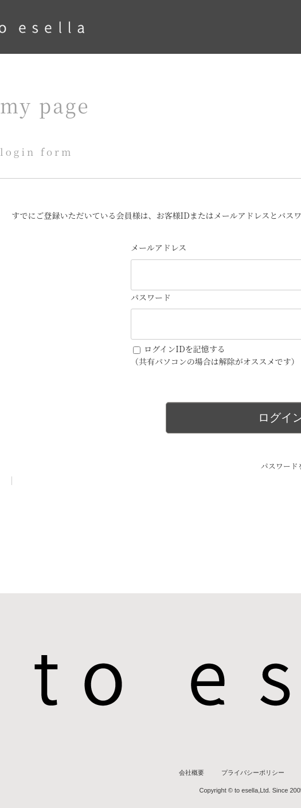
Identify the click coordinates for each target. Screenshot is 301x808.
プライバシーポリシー (252, 772)
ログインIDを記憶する (184, 348)
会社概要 (191, 772)
